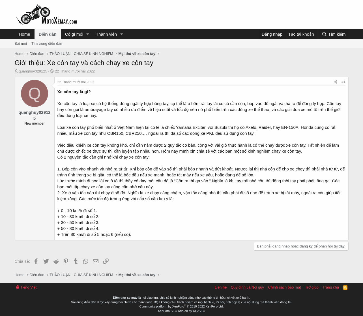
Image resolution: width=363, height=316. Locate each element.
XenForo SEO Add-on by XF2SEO (181, 311)
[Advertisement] (246, 14)
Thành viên (106, 34)
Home (24, 34)
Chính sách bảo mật (284, 287)
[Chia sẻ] (336, 82)
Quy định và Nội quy (247, 287)
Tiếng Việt (26, 287)
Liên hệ (221, 287)
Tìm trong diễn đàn (46, 43)
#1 (343, 82)
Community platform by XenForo (181, 306)
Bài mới (21, 43)
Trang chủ (331, 287)
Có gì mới (74, 34)
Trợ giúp (311, 287)
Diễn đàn (48, 34)
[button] (88, 34)
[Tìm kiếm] (333, 34)
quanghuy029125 (33, 71)
